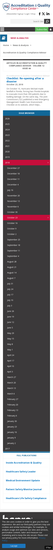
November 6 (13, 206)
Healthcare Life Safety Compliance (26, 498)
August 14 (11, 272)
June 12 (10, 322)
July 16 (10, 190)
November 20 (13, 195)
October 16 (12, 223)
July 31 (10, 283)
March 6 (11, 393)
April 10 (10, 366)
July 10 (10, 300)
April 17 (10, 360)
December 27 (13, 168)
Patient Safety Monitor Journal (24, 489)
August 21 (11, 267)
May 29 (10, 333)
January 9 (11, 437)
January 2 (11, 443)
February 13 (12, 410)
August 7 (11, 278)
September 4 (13, 256)
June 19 (10, 316)
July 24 (10, 289)
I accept (13, 545)
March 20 (11, 382)
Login (27, 14)
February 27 (12, 399)
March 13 (11, 388)
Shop (33, 14)
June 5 (10, 327)
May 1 (10, 349)
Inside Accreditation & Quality (23, 462)
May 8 (10, 344)
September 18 (13, 245)
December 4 (13, 184)
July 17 (10, 294)
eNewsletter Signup (15, 14)
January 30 (12, 421)
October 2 (11, 234)
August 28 (11, 261)
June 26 (10, 311)
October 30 (12, 212)
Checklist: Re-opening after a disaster (25, 80)
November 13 (13, 201)
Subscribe (41, 29)
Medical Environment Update (23, 480)
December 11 (13, 179)
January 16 (12, 432)
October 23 (12, 217)
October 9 (11, 228)
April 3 (10, 371)
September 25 (13, 239)
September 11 (13, 250)
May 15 (10, 338)
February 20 (12, 404)
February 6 (12, 415)
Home (6, 45)
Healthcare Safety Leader (21, 471)
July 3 (9, 305)
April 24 (10, 355)
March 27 (11, 377)
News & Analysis (21, 45)
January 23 (12, 426)
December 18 (13, 173)
